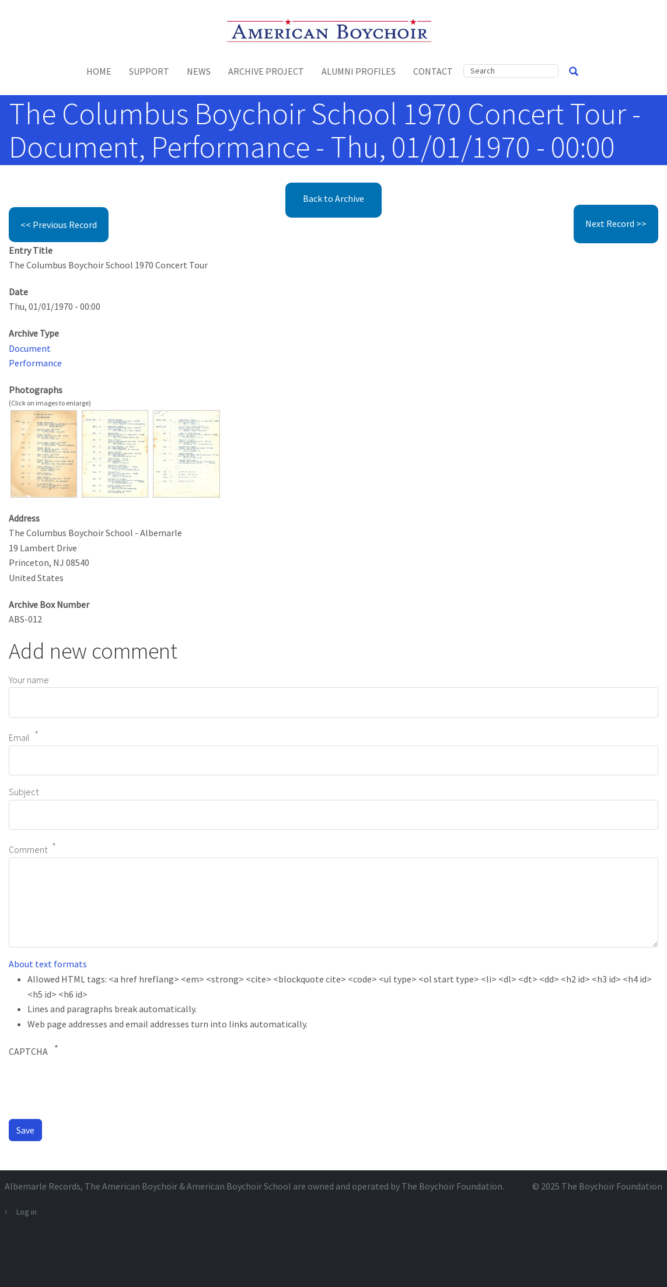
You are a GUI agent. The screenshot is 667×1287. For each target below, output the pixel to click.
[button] (44, 453)
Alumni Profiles (359, 71)
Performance (35, 363)
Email (19, 737)
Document (30, 348)
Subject (24, 792)
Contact (433, 71)
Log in (26, 1211)
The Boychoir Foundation (611, 1186)
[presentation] (97, 1087)
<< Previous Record (58, 224)
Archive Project (266, 71)
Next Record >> (616, 223)
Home (98, 71)
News (199, 71)
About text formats (48, 964)
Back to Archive (333, 198)
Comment (28, 850)
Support (149, 71)
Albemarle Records (43, 1186)
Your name (29, 680)
